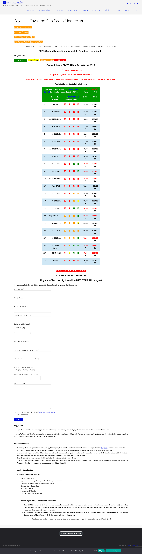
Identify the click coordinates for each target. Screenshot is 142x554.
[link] (137, 10)
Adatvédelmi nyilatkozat (47, 412)
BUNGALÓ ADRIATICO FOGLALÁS (28, 42)
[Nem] (140, 551)
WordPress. (135, 546)
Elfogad (101, 551)
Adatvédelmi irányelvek (113, 551)
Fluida (127, 546)
